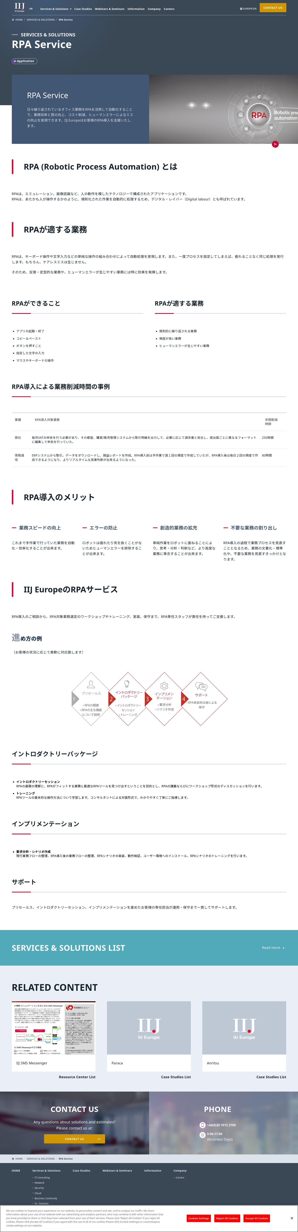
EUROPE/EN (250, 9)
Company (154, 9)
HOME (19, 19)
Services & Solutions (46, 1170)
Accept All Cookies (257, 1220)
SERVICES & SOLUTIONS (41, 19)
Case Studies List (176, 1077)
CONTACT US (272, 8)
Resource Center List (77, 1077)
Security (39, 1188)
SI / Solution (42, 1203)
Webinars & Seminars (110, 9)
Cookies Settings (199, 1220)
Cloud (38, 1193)
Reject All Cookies (227, 1220)
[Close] (292, 1220)
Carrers (180, 1177)
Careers (169, 9)
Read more (271, 947)
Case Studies (83, 9)
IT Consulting (42, 1177)
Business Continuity (46, 1198)
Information (136, 9)
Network (39, 1182)
